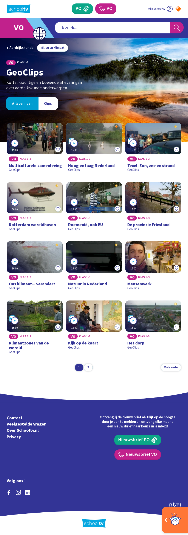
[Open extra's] (175, 520)
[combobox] (112, 27)
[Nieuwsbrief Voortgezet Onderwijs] (137, 454)
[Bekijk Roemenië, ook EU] (94, 208)
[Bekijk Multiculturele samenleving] (35, 149)
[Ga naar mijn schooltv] (160, 8)
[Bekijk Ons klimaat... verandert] (35, 267)
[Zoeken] (177, 27)
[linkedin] (27, 492)
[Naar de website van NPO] (178, 9)
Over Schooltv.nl (23, 430)
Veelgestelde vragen (26, 424)
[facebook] (9, 492)
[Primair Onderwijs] (82, 8)
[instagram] (18, 492)
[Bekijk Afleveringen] (22, 103)
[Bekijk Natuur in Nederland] (94, 267)
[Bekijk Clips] (48, 103)
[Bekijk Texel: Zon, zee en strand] (153, 149)
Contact (15, 418)
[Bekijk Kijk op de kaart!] (94, 329)
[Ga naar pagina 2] (88, 367)
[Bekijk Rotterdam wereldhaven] (35, 208)
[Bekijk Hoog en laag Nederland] (94, 149)
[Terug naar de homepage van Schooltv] (18, 8)
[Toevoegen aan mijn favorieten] (58, 149)
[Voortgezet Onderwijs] (105, 8)
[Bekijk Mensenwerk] (153, 267)
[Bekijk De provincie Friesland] (153, 208)
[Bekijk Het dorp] (153, 329)
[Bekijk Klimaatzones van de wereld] (35, 329)
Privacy (14, 437)
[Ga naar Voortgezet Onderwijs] (22, 28)
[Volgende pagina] (171, 367)
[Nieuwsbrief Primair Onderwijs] (137, 440)
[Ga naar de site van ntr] (175, 504)
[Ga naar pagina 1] (79, 367)
